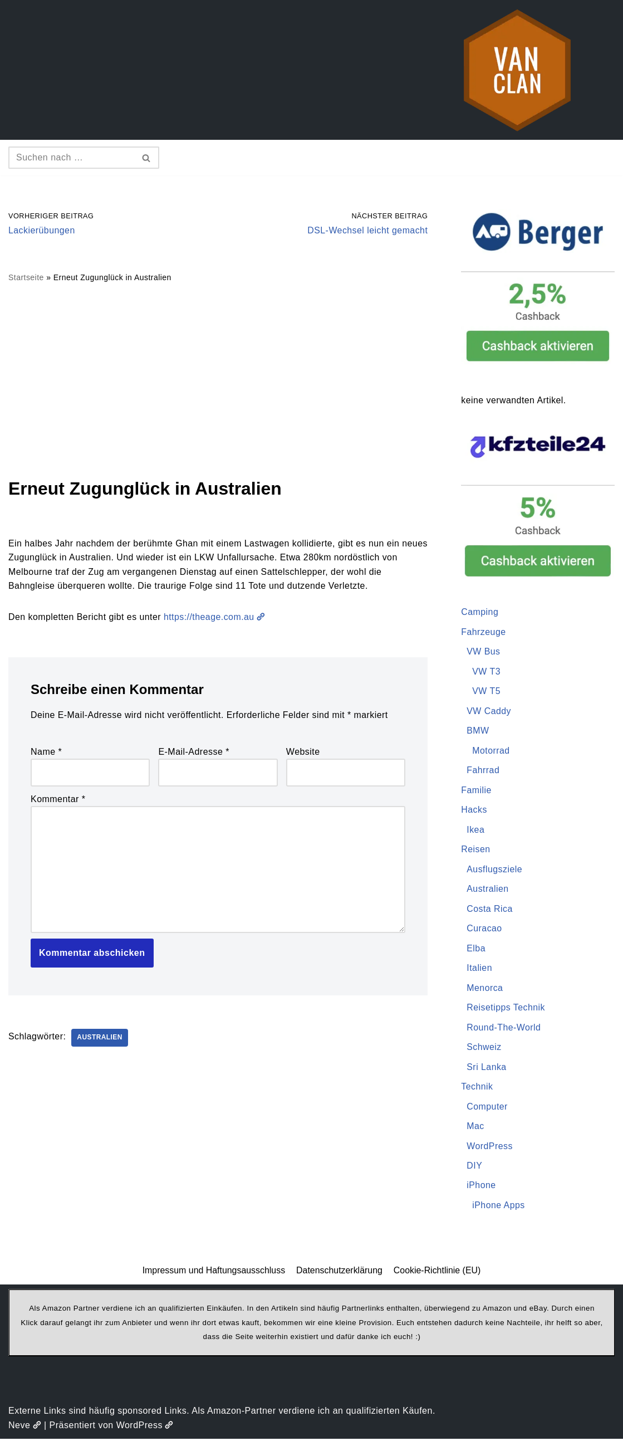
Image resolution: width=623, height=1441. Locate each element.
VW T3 (486, 672)
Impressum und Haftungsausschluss (213, 1272)
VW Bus (484, 652)
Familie (476, 790)
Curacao (484, 929)
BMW (478, 731)
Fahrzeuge (483, 632)
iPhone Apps (498, 1207)
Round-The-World (504, 1028)
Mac (475, 1127)
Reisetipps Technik (506, 1009)
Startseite (26, 277)
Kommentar (58, 799)
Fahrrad (483, 771)
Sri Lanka (487, 1068)
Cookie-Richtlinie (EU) (438, 1272)
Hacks (474, 810)
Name (46, 752)
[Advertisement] (218, 380)
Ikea (475, 830)
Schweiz (484, 1048)
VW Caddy (489, 711)
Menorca (485, 989)
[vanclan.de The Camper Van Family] (517, 70)
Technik (477, 1088)
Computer (487, 1108)
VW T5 (486, 691)
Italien (479, 969)
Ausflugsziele (495, 870)
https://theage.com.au (216, 617)
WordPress (490, 1147)
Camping (480, 612)
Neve (24, 1427)
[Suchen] (71, 157)
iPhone (481, 1187)
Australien (100, 1039)
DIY (474, 1167)
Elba (476, 949)
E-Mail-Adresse (193, 752)
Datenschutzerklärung (339, 1272)
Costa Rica (490, 910)
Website (303, 752)
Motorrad (491, 751)
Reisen (475, 850)
